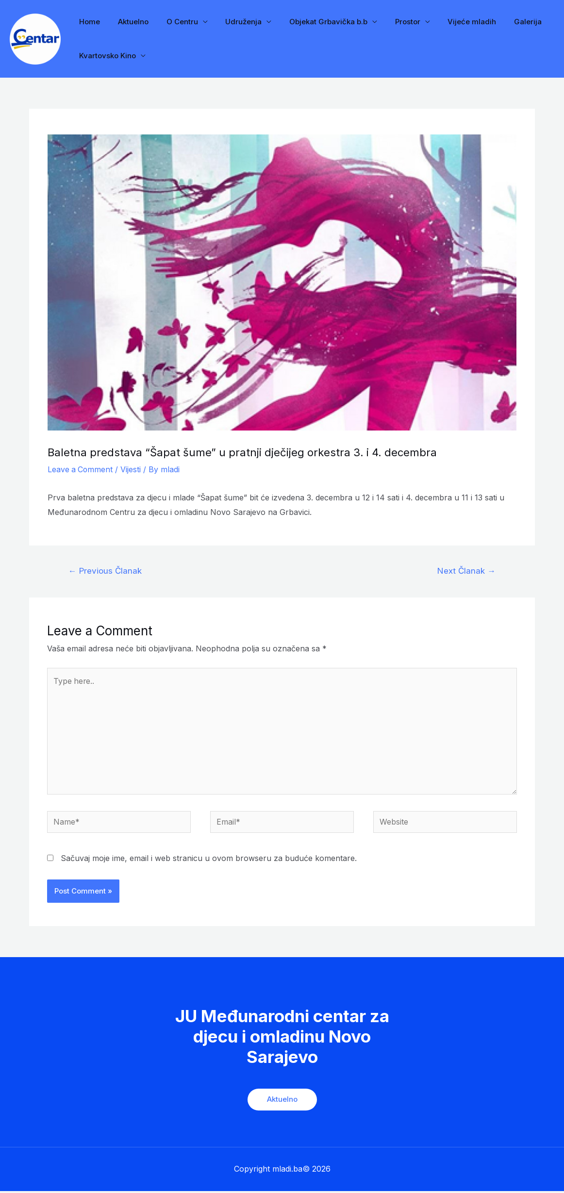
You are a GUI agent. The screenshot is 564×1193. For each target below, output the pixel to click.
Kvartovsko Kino (106, 55)
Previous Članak (105, 570)
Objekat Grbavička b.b (314, 21)
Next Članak (466, 570)
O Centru (174, 21)
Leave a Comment (81, 469)
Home (88, 21)
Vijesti (132, 469)
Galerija (503, 21)
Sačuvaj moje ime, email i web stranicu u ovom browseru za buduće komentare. (209, 860)
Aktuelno (128, 21)
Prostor (389, 21)
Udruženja (232, 21)
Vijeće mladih (451, 21)
